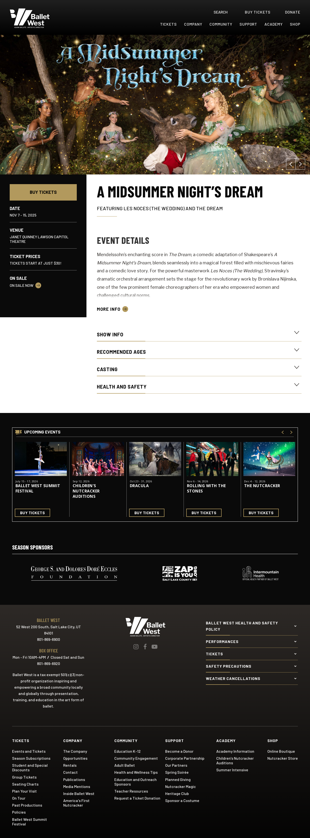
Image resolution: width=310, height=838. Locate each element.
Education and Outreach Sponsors (135, 781)
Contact (70, 772)
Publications (74, 779)
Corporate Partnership (184, 758)
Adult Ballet (124, 765)
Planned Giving (178, 779)
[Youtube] (154, 647)
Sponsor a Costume (182, 800)
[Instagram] (136, 647)
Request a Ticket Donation (137, 798)
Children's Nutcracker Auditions (86, 491)
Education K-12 (127, 751)
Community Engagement (136, 758)
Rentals (70, 765)
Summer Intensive (232, 769)
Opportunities (75, 758)
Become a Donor (179, 751)
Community (220, 24)
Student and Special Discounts (30, 767)
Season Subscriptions (31, 758)
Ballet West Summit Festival (38, 488)
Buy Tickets (43, 192)
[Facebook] (145, 647)
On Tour (18, 798)
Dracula (139, 485)
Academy (273, 24)
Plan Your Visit (24, 791)
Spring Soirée (177, 772)
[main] (155, 281)
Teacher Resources (131, 791)
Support (248, 24)
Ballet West (39, 18)
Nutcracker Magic (180, 786)
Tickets (168, 24)
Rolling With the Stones (206, 488)
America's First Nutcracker (76, 802)
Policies (19, 812)
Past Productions (27, 805)
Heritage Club (177, 793)
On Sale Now (21, 285)
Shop (295, 24)
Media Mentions (76, 786)
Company (193, 24)
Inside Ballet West (78, 793)
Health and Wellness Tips (136, 772)
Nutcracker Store (282, 758)
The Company (75, 751)
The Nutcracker (262, 485)
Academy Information (235, 751)
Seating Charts (25, 784)
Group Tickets (24, 777)
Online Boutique (281, 751)
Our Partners (176, 765)
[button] (291, 164)
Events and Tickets (29, 751)
